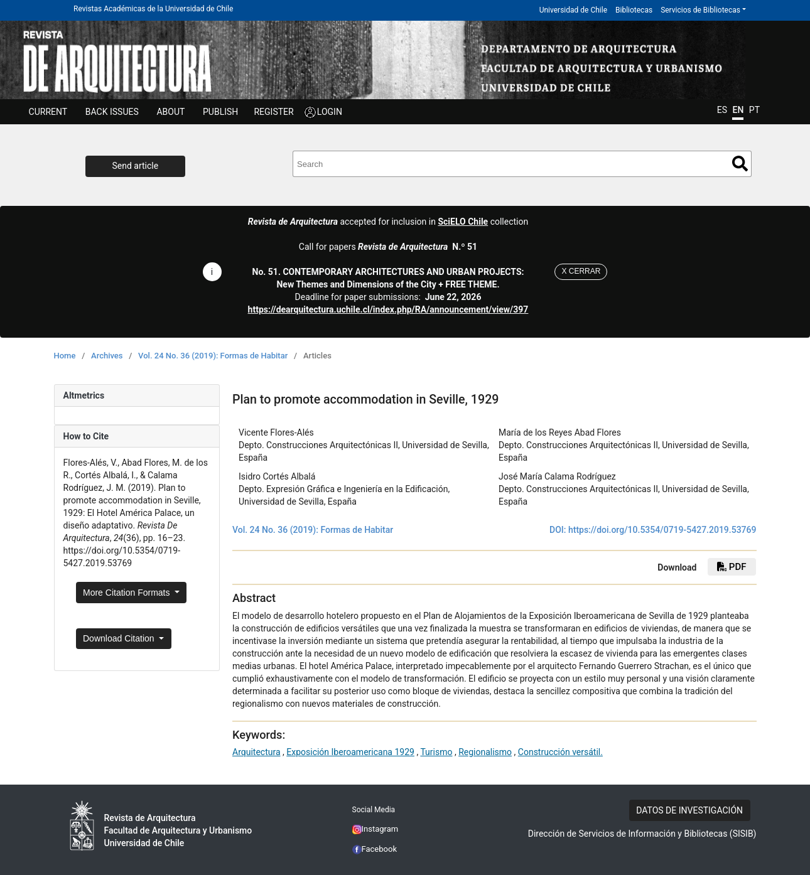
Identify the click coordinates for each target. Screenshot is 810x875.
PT (754, 110)
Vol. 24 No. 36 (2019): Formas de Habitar (213, 355)
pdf (731, 566)
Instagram (375, 829)
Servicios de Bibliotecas (700, 10)
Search (740, 163)
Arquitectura (256, 752)
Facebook (374, 849)
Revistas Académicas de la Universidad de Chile (153, 8)
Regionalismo (485, 752)
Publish (220, 112)
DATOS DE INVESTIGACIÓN (689, 810)
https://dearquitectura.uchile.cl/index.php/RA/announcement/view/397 (388, 309)
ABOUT (170, 112)
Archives (107, 355)
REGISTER (273, 112)
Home (65, 355)
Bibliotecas (633, 10)
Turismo (436, 752)
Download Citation (120, 638)
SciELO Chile (463, 222)
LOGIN (329, 112)
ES (722, 110)
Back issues (112, 112)
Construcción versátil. (560, 752)
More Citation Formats (127, 593)
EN (737, 110)
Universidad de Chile (573, 10)
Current (48, 112)
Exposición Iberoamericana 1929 (350, 752)
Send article (135, 166)
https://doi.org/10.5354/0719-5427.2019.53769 (662, 530)
